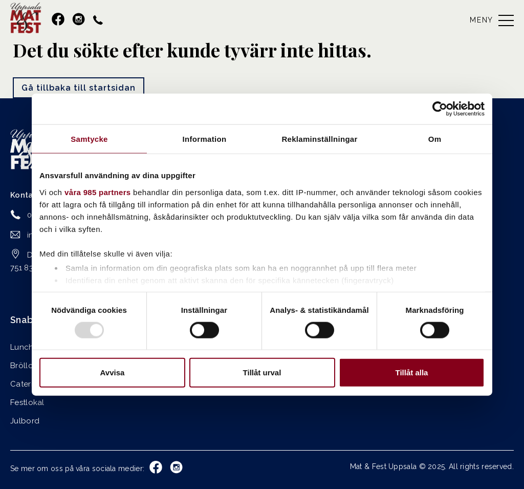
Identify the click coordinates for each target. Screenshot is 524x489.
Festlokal (27, 402)
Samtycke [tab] (89, 138)
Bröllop (24, 365)
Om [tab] (435, 138)
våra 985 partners (97, 191)
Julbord (24, 421)
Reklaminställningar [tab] (319, 138)
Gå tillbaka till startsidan (78, 88)
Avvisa (112, 372)
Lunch (22, 347)
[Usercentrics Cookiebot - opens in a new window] (440, 108)
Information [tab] (205, 138)
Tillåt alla (412, 372)
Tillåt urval (262, 372)
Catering (26, 384)
